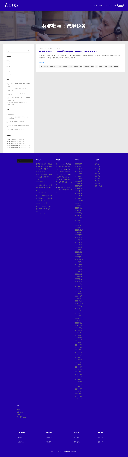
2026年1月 (78, 174)
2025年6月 (79, 186)
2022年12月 (79, 259)
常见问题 (8, 63)
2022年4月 (79, 279)
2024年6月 (79, 215)
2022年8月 (79, 269)
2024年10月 (79, 205)
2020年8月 (79, 311)
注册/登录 (120, 5)
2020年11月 (79, 306)
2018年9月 (78, 365)
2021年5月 (78, 291)
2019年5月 (78, 345)
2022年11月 (79, 262)
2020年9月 (79, 308)
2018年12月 (79, 357)
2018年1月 (78, 384)
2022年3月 (79, 281)
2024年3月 (79, 223)
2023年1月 (78, 257)
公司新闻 (8, 61)
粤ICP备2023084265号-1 (70, 451)
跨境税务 (116, 66)
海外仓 (92, 66)
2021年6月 (78, 289)
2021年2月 (78, 298)
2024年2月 (79, 225)
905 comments (10, 122)
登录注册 (49, 442)
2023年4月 (79, 250)
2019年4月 (78, 347)
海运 (96, 66)
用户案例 (8, 71)
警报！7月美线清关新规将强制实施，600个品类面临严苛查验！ (44, 198)
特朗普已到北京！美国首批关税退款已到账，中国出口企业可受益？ (44, 166)
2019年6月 (78, 342)
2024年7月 (79, 213)
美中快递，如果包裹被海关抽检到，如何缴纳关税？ (18, 117)
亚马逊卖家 (46, 66)
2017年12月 (79, 387)
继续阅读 (41, 62)
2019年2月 (78, 352)
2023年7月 (79, 242)
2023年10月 (79, 235)
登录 (18, 410)
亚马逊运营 (59, 66)
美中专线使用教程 (10, 113)
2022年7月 (79, 272)
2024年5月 (79, 218)
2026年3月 (79, 169)
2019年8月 (78, 338)
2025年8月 (79, 181)
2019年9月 (78, 335)
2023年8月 (79, 240)
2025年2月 (79, 196)
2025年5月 (78, 188)
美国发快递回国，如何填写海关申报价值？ (16, 129)
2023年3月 (79, 252)
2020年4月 (79, 318)
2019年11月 (78, 330)
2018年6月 (78, 372)
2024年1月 (78, 227)
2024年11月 (79, 203)
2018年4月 (78, 377)
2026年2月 (79, 171)
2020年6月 (79, 316)
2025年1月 (78, 198)
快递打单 (21, 442)
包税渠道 (65, 66)
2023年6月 (79, 245)
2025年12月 (79, 176)
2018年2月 (78, 382)
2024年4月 (79, 220)
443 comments (10, 130)
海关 (81, 66)
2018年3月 (78, 379)
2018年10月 (79, 362)
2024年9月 (79, 208)
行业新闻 (77, 438)
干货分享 (58, 48)
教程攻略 (8, 66)
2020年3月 (79, 320)
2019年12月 (79, 328)
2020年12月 (79, 303)
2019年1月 (78, 355)
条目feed (20, 412)
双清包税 (70, 66)
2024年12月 (79, 201)
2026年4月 (79, 166)
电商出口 (101, 66)
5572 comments (10, 114)
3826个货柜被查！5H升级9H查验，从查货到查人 (17, 93)
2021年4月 (78, 294)
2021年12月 (79, 284)
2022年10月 (79, 264)
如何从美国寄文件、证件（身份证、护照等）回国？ (18, 125)
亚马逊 (8, 60)
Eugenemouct (10, 139)
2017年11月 (78, 389)
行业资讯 (8, 73)
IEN (41, 66)
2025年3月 (79, 193)
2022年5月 (79, 276)
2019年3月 (78, 350)
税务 (106, 66)
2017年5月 (78, 396)
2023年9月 (79, 237)
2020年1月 (78, 325)
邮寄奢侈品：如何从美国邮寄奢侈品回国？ (16, 121)
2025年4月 (79, 191)
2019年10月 (79, 333)
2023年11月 (79, 232)
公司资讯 (77, 442)
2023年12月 (79, 230)
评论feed (20, 414)
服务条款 (100, 438)
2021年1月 (78, 301)
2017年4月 (78, 399)
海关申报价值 (86, 66)
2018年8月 (78, 367)
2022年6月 (79, 274)
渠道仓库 (8, 70)
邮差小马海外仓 (10, 74)
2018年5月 (78, 374)
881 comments (10, 126)
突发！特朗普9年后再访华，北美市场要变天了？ (17, 89)
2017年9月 (78, 394)
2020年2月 (79, 323)
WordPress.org (22, 417)
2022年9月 (79, 267)
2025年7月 (79, 183)
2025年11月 (79, 179)
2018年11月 (78, 360)
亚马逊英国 (52, 66)
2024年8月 (79, 210)
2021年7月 (78, 286)
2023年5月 (79, 247)
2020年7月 (79, 313)
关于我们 (49, 438)
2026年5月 (79, 164)
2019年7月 (78, 340)
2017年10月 (79, 391)
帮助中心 (100, 442)
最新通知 (8, 68)
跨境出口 (110, 66)
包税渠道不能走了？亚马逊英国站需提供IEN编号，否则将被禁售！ (68, 51)
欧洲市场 (76, 66)
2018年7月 (78, 369)
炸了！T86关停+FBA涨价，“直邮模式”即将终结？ (17, 102)
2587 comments (10, 118)
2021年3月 (78, 296)
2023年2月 (79, 254)
